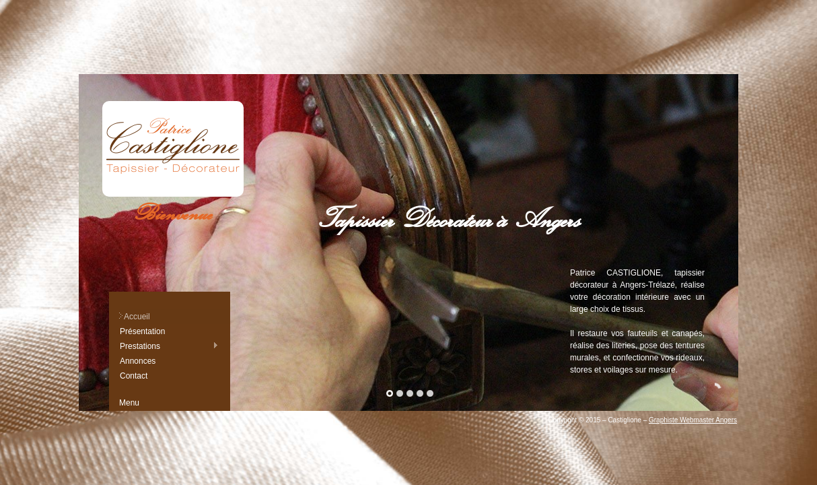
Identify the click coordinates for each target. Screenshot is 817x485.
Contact (133, 376)
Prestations (169, 346)
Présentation (142, 331)
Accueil (137, 316)
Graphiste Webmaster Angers (693, 420)
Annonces (137, 361)
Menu (129, 403)
